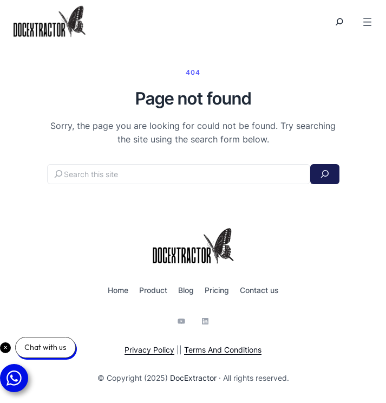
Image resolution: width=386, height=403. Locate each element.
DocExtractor (193, 377)
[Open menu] (367, 22)
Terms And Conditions (222, 349)
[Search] (324, 174)
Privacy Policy (149, 349)
